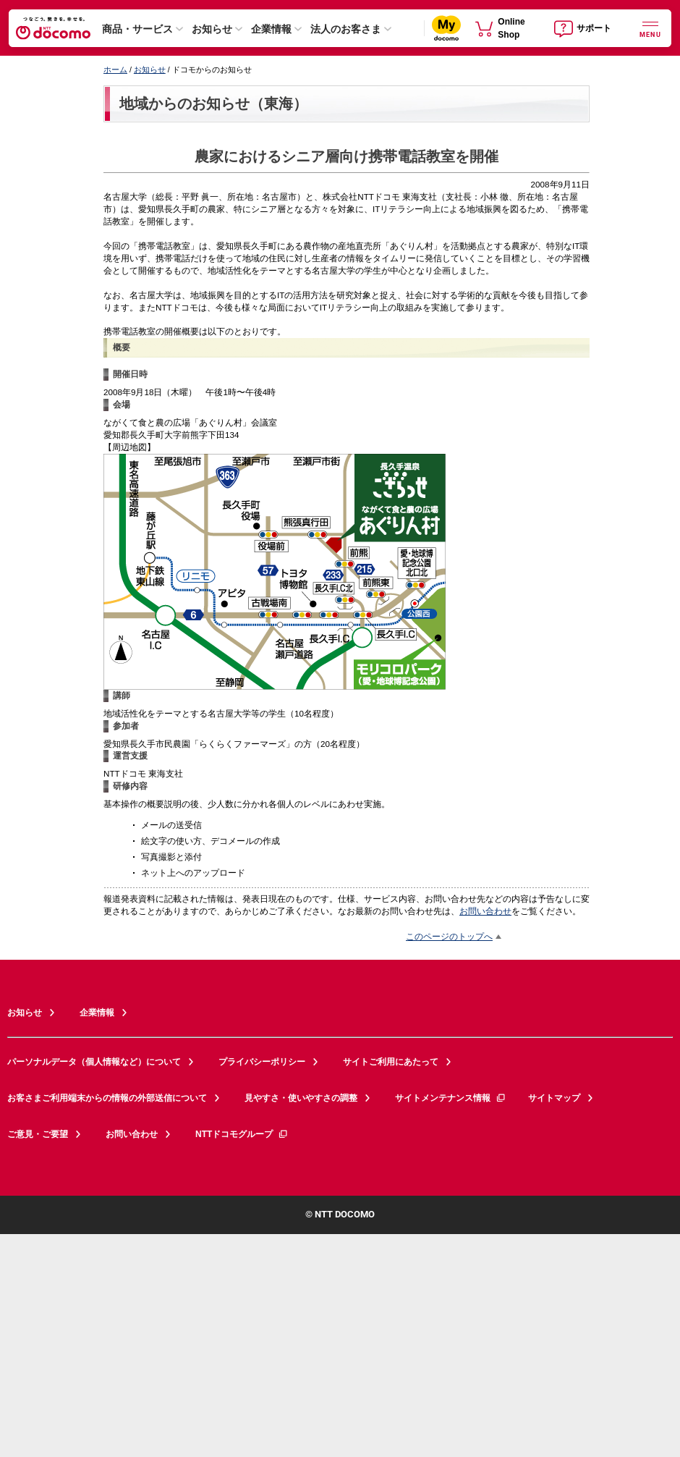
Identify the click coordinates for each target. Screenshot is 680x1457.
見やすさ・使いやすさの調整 (301, 1098)
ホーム (115, 69)
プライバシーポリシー (261, 1062)
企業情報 (271, 29)
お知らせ (212, 29)
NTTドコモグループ (242, 1134)
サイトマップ (554, 1098)
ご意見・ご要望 (37, 1134)
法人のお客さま (345, 29)
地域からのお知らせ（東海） (213, 103)
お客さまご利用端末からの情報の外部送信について (107, 1098)
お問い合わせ (485, 911)
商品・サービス (137, 29)
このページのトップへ (449, 936)
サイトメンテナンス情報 (450, 1098)
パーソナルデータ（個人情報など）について (94, 1062)
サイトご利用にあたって (390, 1062)
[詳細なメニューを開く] (650, 28)
